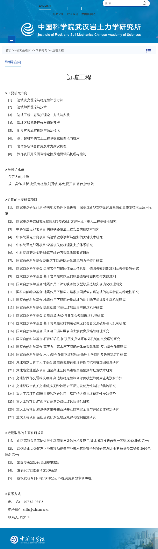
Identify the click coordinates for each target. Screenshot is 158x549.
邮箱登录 (58, 14)
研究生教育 (23, 50)
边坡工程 (58, 50)
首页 (9, 50)
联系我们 (72, 14)
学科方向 (41, 50)
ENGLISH (45, 5)
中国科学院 (88, 14)
